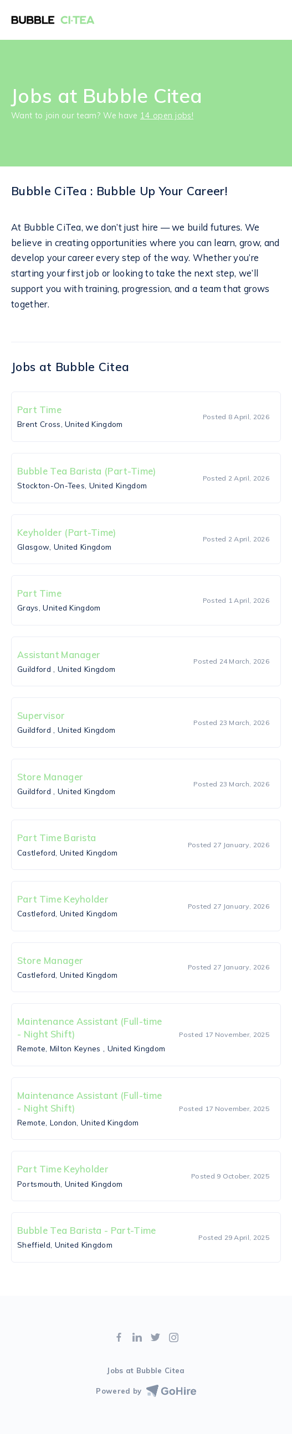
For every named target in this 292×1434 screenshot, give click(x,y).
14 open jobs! (166, 116)
